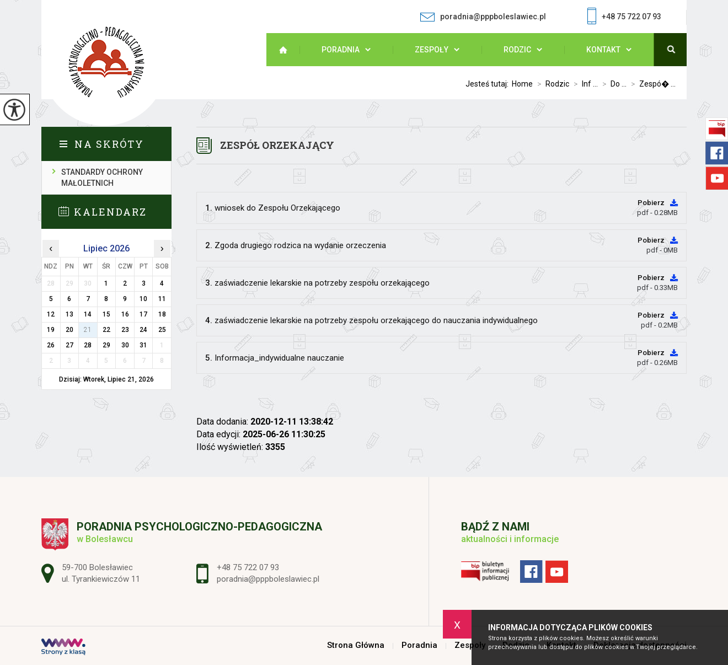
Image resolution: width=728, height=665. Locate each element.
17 (143, 314)
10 (143, 299)
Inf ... (583, 84)
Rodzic (517, 49)
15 (106, 314)
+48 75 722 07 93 (624, 17)
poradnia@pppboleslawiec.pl (483, 17)
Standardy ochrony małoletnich (102, 177)
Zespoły (431, 49)
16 (125, 314)
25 (162, 330)
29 (106, 345)
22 (106, 330)
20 (69, 330)
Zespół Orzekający (277, 145)
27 (69, 345)
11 (162, 299)
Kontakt (603, 49)
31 (143, 345)
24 (143, 330)
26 (51, 345)
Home (522, 84)
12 (51, 314)
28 (88, 345)
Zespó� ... (651, 84)
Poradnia (341, 49)
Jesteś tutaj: (488, 84)
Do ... (612, 84)
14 (88, 314)
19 (51, 330)
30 (125, 345)
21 (88, 330)
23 (125, 330)
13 (69, 314)
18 (162, 314)
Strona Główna (288, 49)
